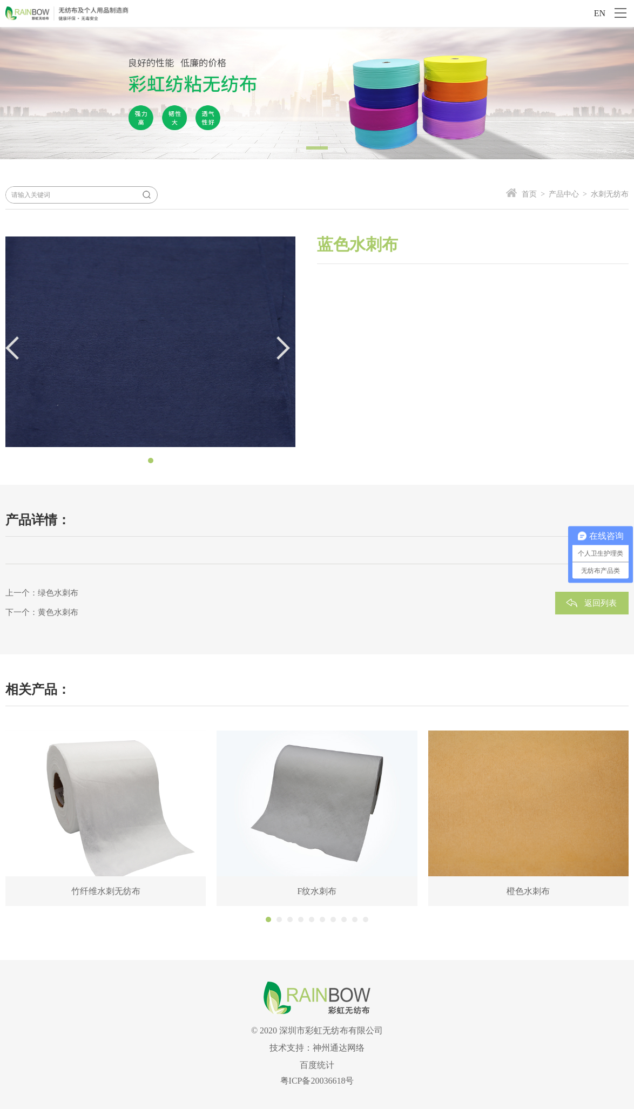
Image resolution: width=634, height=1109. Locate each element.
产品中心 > (566, 194)
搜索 (146, 195)
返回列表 (600, 603)
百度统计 (317, 1065)
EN (599, 13)
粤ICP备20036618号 (317, 1080)
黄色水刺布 (58, 612)
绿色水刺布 (58, 593)
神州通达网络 (339, 1047)
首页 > (533, 194)
